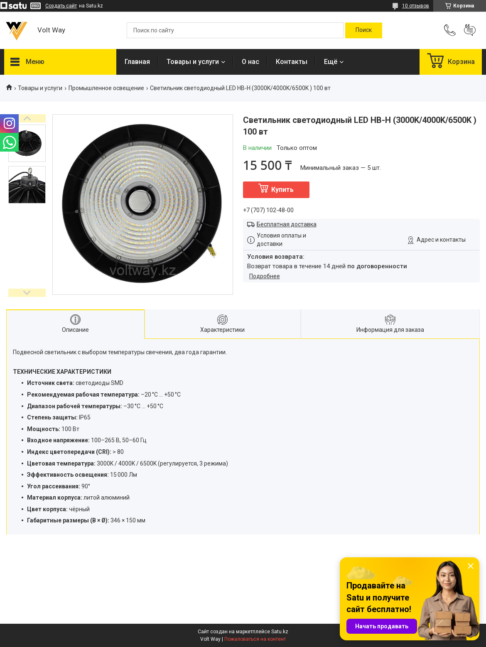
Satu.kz (279, 632)
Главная (137, 62)
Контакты (291, 62)
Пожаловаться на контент (255, 639)
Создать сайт (61, 6)
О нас (250, 62)
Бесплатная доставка (287, 224)
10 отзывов (415, 6)
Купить (282, 190)
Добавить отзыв (470, 30)
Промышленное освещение (106, 88)
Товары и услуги (193, 62)
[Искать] (363, 30)
